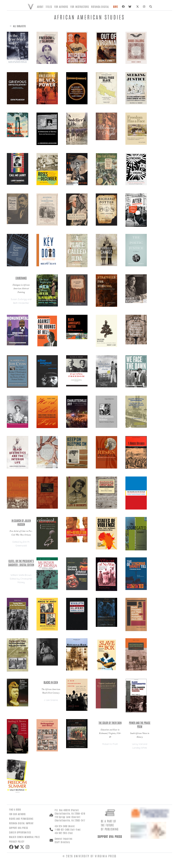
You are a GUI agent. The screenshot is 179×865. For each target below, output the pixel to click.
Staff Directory (62, 842)
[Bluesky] (130, 6)
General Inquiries (63, 838)
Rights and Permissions (21, 818)
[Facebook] (123, 6)
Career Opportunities (20, 832)
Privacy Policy (16, 841)
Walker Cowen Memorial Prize (24, 836)
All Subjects (19, 26)
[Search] (150, 6)
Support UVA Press (18, 827)
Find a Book (15, 809)
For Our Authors (17, 814)
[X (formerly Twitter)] (137, 6)
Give (115, 6)
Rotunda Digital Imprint (21, 823)
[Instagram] (144, 6)
